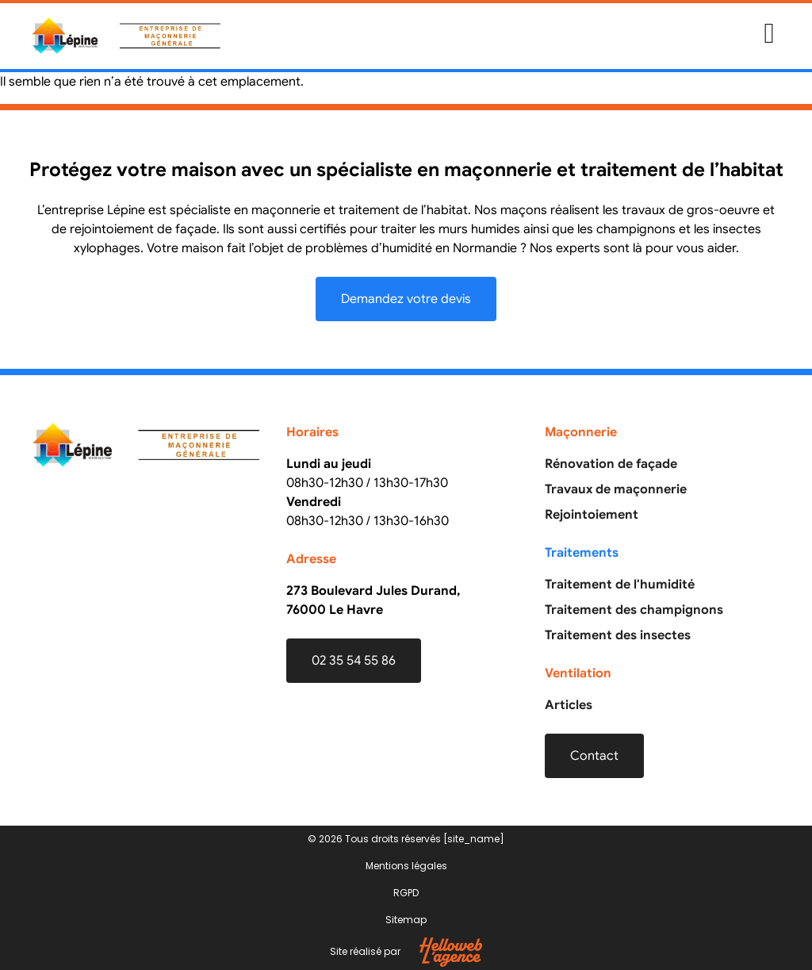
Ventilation (578, 673)
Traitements (582, 553)
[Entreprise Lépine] (148, 603)
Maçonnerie (581, 432)
